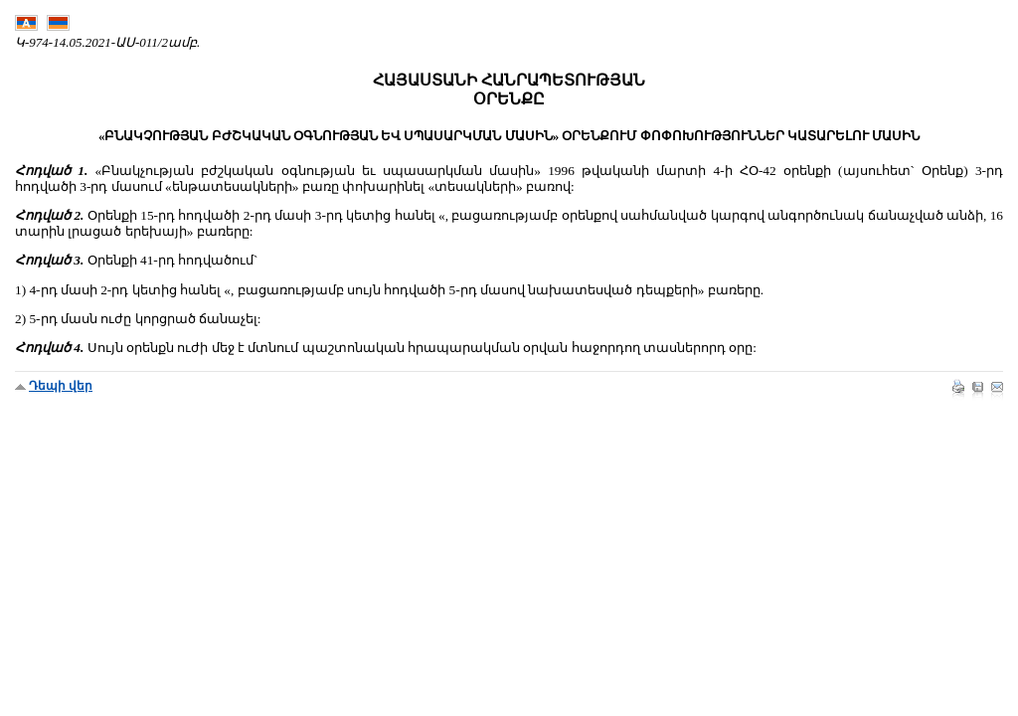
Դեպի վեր (60, 386)
